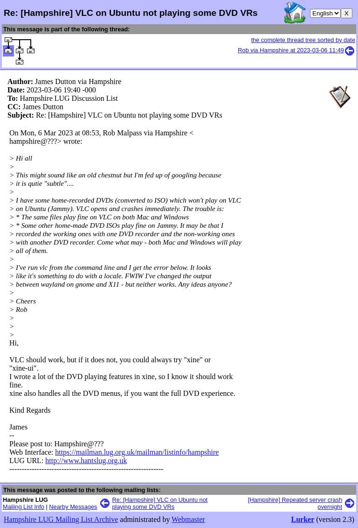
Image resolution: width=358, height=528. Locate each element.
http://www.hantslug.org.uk (86, 461)
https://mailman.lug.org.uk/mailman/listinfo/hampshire (137, 452)
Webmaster (188, 519)
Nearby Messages (73, 506)
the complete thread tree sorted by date (303, 39)
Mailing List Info (23, 506)
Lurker (302, 519)
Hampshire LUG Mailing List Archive (61, 519)
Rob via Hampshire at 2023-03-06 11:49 (296, 50)
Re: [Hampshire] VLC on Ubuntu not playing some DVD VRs (160, 503)
